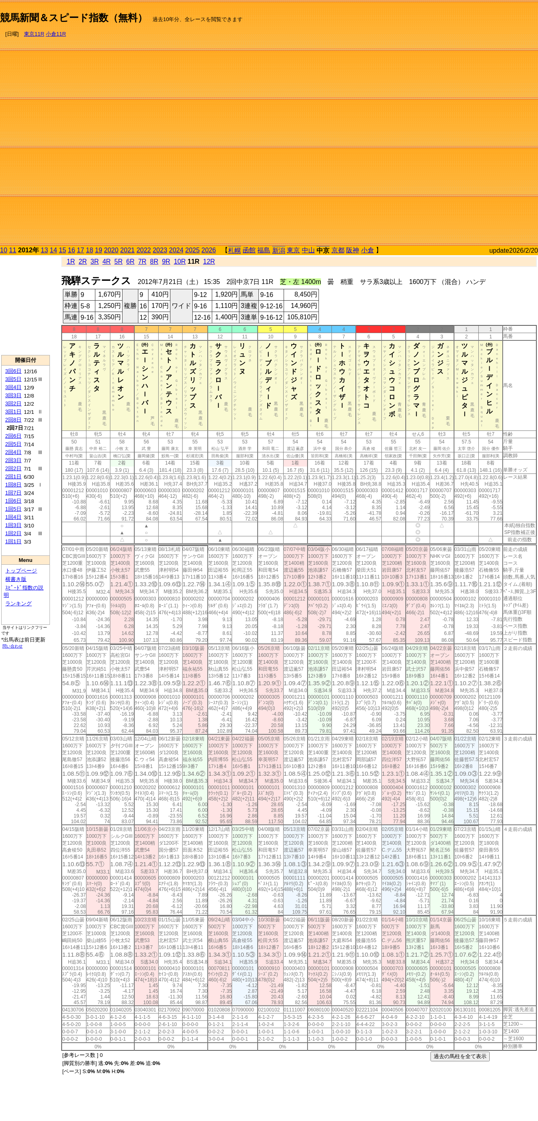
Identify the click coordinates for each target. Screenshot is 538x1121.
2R (83, 261)
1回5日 (13, 509)
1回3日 (13, 525)
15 (62, 250)
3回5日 (13, 379)
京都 (337, 250)
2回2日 (13, 468)
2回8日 (13, 420)
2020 (111, 250)
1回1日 (13, 541)
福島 (263, 250)
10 (3, 250)
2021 (127, 250)
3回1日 (13, 412)
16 (71, 250)
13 (44, 250)
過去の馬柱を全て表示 (460, 1056)
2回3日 (13, 460)
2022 (143, 250)
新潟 (278, 250)
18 (89, 250)
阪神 (352, 250)
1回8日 (13, 485)
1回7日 (13, 493)
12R (209, 261)
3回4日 (13, 387)
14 (53, 250)
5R (118, 261)
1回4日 (13, 517)
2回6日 (13, 436)
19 (98, 250)
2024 (176, 250)
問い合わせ (12, 646)
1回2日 (13, 533)
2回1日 (13, 476)
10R (179, 261)
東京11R (34, 34)
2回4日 (13, 452)
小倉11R (56, 34)
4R (106, 261)
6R (130, 261)
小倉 (367, 250)
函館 (249, 250)
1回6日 (13, 501)
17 (80, 250)
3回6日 (13, 371)
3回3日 (13, 395)
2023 (160, 250)
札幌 (234, 250)
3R (94, 261)
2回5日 (13, 444)
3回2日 (13, 403)
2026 (209, 250)
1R (71, 261)
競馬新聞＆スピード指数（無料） (73, 17)
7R (142, 261)
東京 (293, 250)
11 (12, 250)
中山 (308, 250)
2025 (192, 250)
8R (154, 261)
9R (166, 261)
